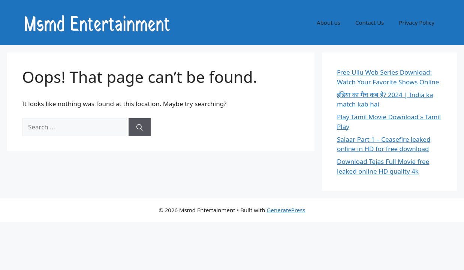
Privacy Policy (416, 22)
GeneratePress (286, 210)
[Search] (140, 127)
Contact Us (369, 22)
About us (328, 22)
